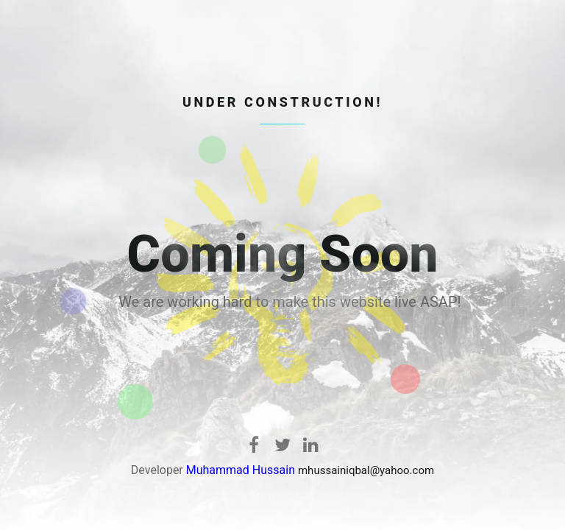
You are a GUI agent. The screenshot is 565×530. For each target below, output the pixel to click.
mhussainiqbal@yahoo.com (366, 470)
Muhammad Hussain (240, 470)
